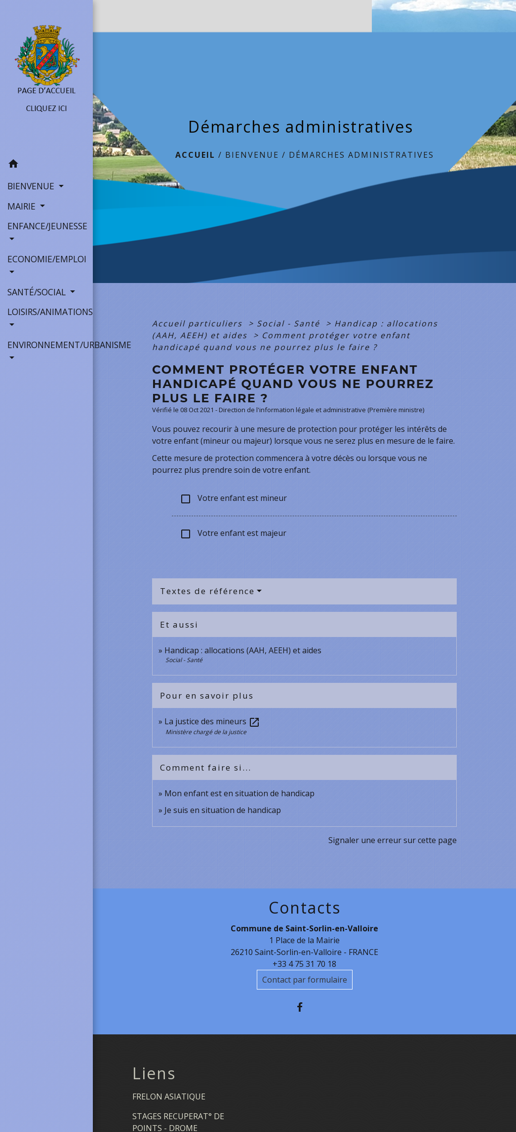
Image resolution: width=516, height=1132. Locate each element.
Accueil (195, 154)
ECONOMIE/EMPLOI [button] (46, 259)
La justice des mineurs (212, 721)
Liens (154, 1073)
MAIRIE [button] (22, 206)
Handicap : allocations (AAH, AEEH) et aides (242, 650)
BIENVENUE (252, 154)
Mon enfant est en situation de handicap (239, 793)
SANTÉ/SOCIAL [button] (37, 292)
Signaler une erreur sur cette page (392, 840)
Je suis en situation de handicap (222, 810)
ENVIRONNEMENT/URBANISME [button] (46, 345)
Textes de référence (207, 591)
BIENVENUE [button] (32, 186)
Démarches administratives (361, 154)
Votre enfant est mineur (233, 499)
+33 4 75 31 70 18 (304, 963)
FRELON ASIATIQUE (168, 1096)
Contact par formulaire (304, 979)
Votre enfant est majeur (233, 534)
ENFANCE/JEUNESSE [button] (46, 226)
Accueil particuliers (198, 323)
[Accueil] (46, 77)
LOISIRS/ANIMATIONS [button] (46, 312)
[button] (46, 165)
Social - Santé (290, 323)
